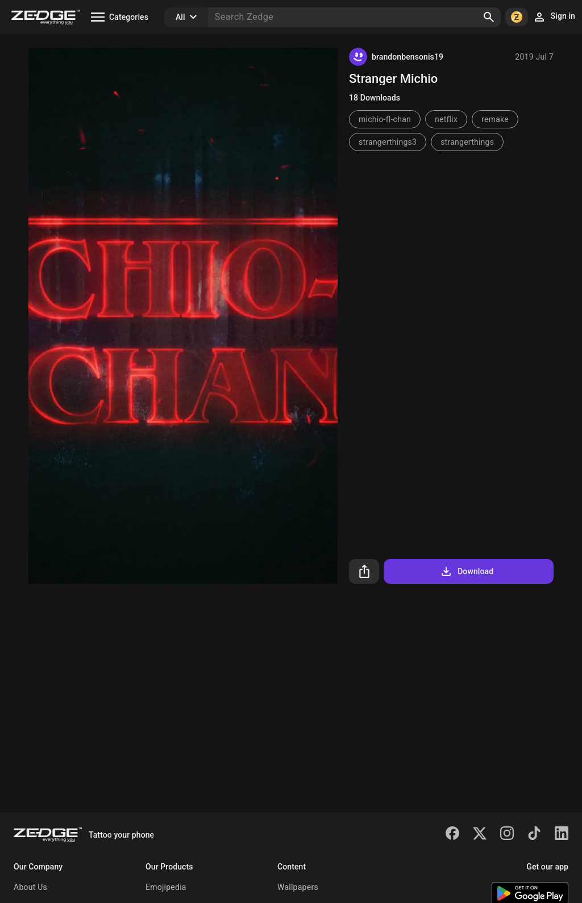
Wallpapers (297, 887)
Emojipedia (166, 887)
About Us (30, 887)
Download (466, 571)
